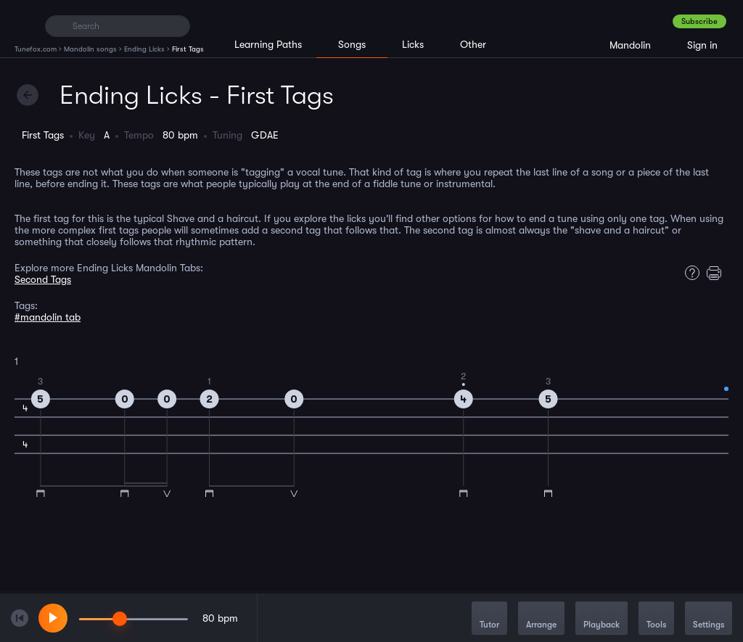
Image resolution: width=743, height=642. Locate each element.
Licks (413, 44)
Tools (656, 619)
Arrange (541, 619)
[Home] (24, 25)
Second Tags (43, 279)
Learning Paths (268, 44)
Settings (708, 619)
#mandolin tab (48, 317)
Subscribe (699, 21)
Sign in (702, 45)
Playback (601, 619)
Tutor (489, 619)
